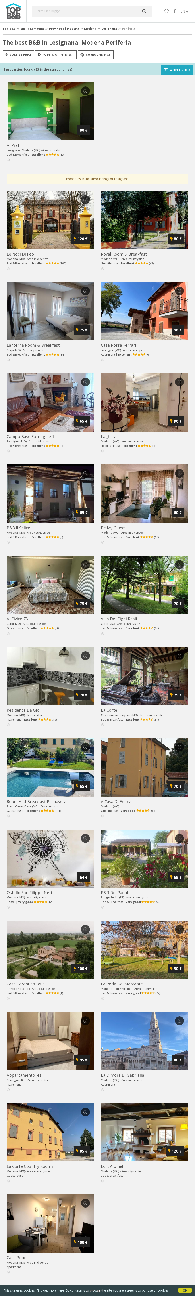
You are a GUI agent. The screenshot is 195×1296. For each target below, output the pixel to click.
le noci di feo (20, 254)
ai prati (14, 145)
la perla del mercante (122, 983)
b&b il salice (18, 527)
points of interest (56, 55)
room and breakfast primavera (36, 801)
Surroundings (95, 55)
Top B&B (9, 29)
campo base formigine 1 (30, 436)
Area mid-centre (37, 259)
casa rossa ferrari (118, 345)
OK (185, 1290)
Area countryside (132, 259)
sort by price (18, 55)
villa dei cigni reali (119, 618)
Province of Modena (64, 29)
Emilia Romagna (32, 29)
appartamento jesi (24, 1075)
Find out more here (50, 1290)
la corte (109, 710)
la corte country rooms (30, 1166)
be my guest (113, 527)
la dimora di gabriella (122, 1075)
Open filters (177, 70)
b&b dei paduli (115, 892)
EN (184, 11)
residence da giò (23, 710)
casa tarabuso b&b (25, 983)
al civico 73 (17, 618)
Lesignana (109, 29)
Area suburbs (51, 150)
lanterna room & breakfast (33, 345)
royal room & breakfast (124, 254)
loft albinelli (113, 1166)
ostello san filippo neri (29, 892)
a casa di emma (116, 801)
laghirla (108, 436)
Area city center (33, 350)
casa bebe (16, 1257)
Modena (90, 29)
